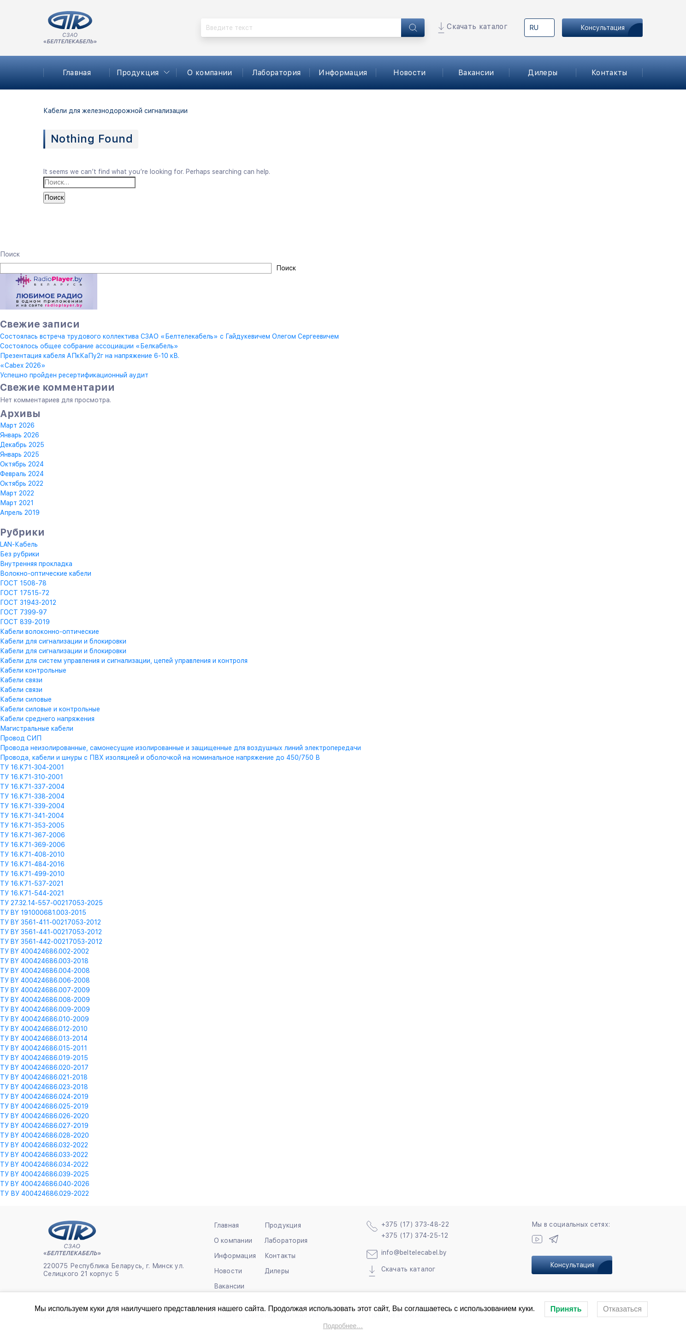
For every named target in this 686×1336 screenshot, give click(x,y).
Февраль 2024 (22, 473)
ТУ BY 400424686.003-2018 (44, 961)
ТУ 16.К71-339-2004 (32, 806)
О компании (209, 72)
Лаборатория (276, 72)
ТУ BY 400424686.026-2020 (44, 1116)
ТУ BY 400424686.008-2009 (45, 999)
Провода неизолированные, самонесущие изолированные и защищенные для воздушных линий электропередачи (180, 748)
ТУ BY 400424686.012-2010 (44, 1028)
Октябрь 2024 (22, 464)
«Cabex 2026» (23, 365)
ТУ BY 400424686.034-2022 (44, 1164)
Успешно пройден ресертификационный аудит (74, 375)
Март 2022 (17, 493)
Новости (409, 72)
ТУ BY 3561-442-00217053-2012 (51, 941)
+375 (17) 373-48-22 (415, 1224)
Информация (343, 72)
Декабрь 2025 (22, 444)
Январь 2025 (19, 454)
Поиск (10, 254)
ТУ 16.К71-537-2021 (32, 883)
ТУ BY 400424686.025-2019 (44, 1106)
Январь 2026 (19, 435)
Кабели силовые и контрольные (50, 709)
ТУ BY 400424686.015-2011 (43, 1048)
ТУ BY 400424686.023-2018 (44, 1087)
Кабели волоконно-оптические (49, 631)
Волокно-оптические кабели (45, 573)
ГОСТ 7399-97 (23, 612)
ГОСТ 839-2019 (25, 622)
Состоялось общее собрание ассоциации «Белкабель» (89, 346)
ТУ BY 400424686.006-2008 (45, 980)
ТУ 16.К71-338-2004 (32, 796)
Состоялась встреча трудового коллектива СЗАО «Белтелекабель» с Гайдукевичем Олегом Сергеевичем (169, 336)
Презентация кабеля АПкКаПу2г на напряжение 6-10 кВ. (89, 355)
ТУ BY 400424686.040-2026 (44, 1183)
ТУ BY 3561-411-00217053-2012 (50, 922)
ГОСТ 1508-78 (23, 583)
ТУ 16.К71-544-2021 (32, 893)
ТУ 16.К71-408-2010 (32, 854)
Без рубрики (19, 554)
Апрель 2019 (20, 512)
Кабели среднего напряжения (47, 718)
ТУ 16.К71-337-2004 (32, 786)
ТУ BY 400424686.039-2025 (44, 1174)
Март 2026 (17, 425)
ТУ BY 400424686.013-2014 (44, 1038)
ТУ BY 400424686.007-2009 (45, 990)
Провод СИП (20, 738)
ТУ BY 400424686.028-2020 (44, 1135)
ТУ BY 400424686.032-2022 (44, 1145)
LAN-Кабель (19, 544)
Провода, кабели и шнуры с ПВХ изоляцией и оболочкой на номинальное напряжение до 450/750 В (160, 757)
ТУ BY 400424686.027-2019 (44, 1125)
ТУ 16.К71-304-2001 (32, 767)
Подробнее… (343, 1326)
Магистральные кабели (36, 728)
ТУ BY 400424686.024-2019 (44, 1096)
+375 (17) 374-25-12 (414, 1235)
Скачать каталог (477, 26)
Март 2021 (17, 503)
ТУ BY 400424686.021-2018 (44, 1077)
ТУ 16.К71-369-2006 (32, 844)
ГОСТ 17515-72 (24, 592)
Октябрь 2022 (21, 483)
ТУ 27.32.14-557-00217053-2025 (51, 903)
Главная (77, 72)
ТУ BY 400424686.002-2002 (44, 951)
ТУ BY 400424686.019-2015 (44, 1058)
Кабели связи (21, 680)
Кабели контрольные (33, 670)
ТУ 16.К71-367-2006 (32, 835)
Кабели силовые (26, 699)
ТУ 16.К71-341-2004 (32, 815)
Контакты (609, 72)
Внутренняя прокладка (36, 563)
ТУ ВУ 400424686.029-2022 (44, 1193)
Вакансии (476, 72)
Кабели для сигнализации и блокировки (63, 641)
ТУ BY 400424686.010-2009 (44, 1019)
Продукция (138, 72)
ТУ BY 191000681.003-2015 (43, 912)
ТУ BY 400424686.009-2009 (45, 1009)
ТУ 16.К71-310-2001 (31, 777)
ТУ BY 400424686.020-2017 (44, 1067)
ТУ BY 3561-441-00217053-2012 (51, 932)
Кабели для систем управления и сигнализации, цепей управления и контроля (124, 660)
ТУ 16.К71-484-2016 (32, 864)
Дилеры (542, 72)
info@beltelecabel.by (414, 1252)
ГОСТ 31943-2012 (28, 602)
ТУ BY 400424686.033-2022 (44, 1154)
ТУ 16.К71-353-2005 (32, 825)
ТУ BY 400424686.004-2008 (45, 970)
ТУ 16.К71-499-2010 (32, 873)
